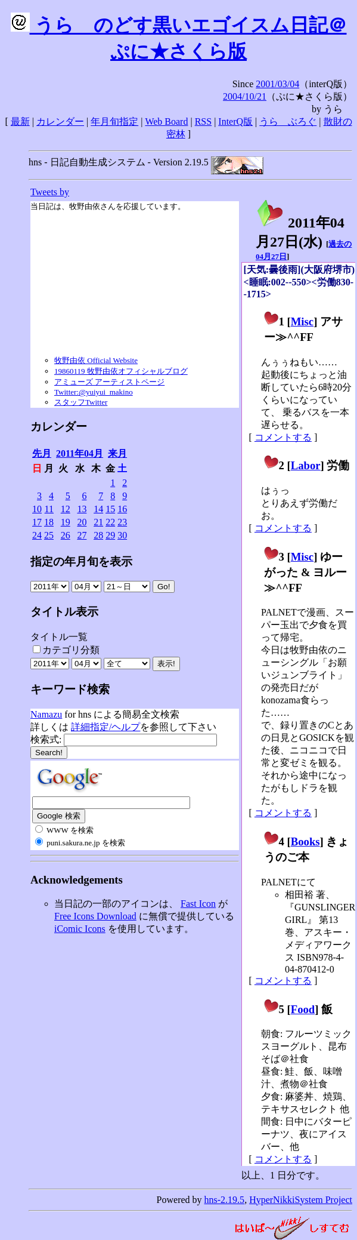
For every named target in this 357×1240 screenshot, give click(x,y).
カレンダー (60, 121)
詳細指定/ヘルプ (105, 727)
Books (305, 841)
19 (65, 522)
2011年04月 (79, 453)
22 (110, 522)
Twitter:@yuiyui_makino (93, 391)
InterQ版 (235, 121)
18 (49, 522)
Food (303, 1009)
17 (37, 522)
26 (65, 535)
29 (110, 535)
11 (49, 509)
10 (37, 509)
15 (110, 509)
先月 (41, 453)
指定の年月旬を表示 (81, 561)
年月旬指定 (114, 121)
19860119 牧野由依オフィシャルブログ (121, 371)
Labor (306, 465)
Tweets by (49, 192)
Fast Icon (198, 904)
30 (122, 535)
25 (49, 535)
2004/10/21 (244, 96)
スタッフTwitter (80, 402)
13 (81, 509)
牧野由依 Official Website (96, 360)
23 (122, 522)
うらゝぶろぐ (287, 121)
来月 (117, 453)
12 (65, 509)
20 (81, 522)
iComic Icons (79, 929)
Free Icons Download (95, 916)
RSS (203, 121)
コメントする (283, 437)
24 (37, 535)
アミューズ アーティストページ (109, 381)
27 (81, 535)
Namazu (46, 714)
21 (98, 522)
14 (98, 509)
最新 (20, 121)
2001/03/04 (277, 84)
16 (122, 509)
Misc (302, 321)
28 (98, 535)
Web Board (166, 121)
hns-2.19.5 (224, 1200)
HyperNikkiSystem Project (300, 1200)
